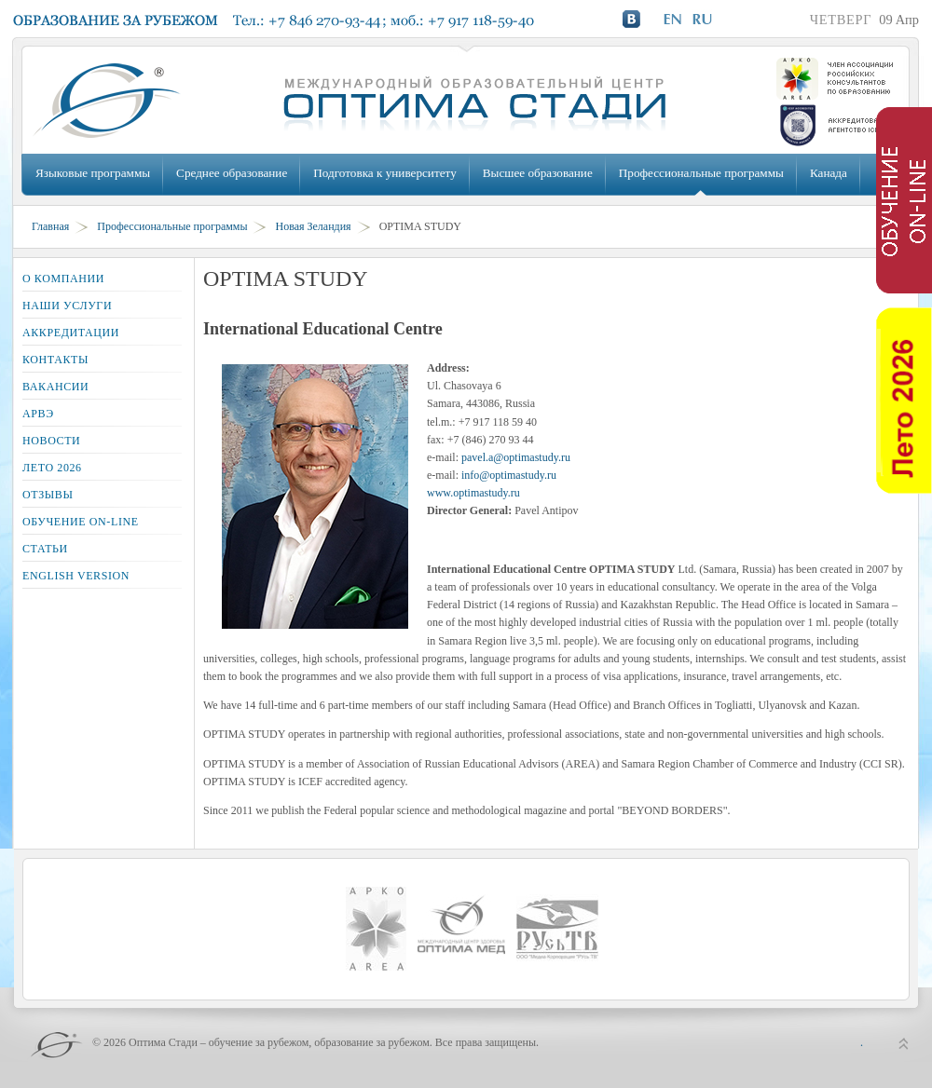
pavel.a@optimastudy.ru (515, 457)
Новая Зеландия (312, 226)
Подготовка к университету (384, 173)
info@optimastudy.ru (508, 475)
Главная (50, 226)
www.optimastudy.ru (473, 492)
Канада (828, 173)
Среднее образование (231, 173)
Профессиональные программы (701, 173)
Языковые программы (92, 173)
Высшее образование (538, 173)
